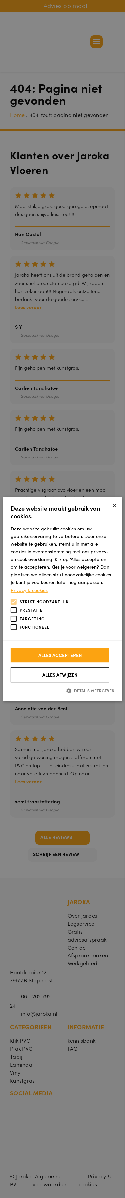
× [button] (114, 504)
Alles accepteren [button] (60, 655)
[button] (62, 690)
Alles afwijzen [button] (60, 674)
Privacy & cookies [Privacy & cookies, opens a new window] (29, 590)
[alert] (62, 599)
